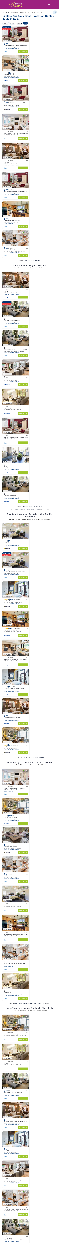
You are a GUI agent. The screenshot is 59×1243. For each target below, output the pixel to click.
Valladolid (17, 48)
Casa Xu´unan (8, 691)
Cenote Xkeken (36, 1172)
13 (42, 1081)
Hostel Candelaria (36, 719)
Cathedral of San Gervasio (11, 1177)
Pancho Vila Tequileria (38, 1182)
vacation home (35, 462)
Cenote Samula (36, 1167)
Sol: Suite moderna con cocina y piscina (15, 821)
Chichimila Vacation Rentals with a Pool (32, 402)
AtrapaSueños (8, 850)
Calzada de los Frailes (37, 1177)
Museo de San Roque (38, 1187)
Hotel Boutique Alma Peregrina (12, 392)
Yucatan (5, 134)
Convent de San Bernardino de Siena (14, 1172)
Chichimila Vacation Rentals (32, 142)
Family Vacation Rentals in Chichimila (30, 658)
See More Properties (29, 788)
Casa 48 (6, 172)
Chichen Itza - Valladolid (9, 48)
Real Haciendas (35, 748)
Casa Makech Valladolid (38, 433)
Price (11, 23)
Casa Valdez (7, 230)
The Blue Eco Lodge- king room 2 (13, 1035)
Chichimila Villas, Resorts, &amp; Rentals (27, 272)
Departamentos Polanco (10, 462)
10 (42, 1088)
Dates (5, 23)
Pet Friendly (10, 1101)
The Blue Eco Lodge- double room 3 (14, 1006)
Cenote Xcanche (8, 1187)
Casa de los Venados (9, 1182)
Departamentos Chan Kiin (11, 74)
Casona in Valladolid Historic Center (41, 363)
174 (43, 1069)
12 (42, 1085)
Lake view (18, 1101)
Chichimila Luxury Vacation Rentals (32, 270)
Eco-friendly (25, 1101)
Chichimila (10, 134)
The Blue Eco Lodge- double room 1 (41, 977)
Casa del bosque (8, 618)
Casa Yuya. (7, 102)
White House (35, 519)
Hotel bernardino (36, 392)
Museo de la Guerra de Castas (12, 1193)
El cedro (6, 259)
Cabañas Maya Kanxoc (37, 259)
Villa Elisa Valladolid (9, 491)
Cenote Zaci (7, 1162)
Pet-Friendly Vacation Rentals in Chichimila (27, 530)
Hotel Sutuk (7, 334)
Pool (3, 1101)
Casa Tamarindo (36, 821)
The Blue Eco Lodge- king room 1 (13, 560)
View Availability (22, 50)
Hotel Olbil (6, 305)
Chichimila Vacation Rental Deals (32, 918)
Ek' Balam (34, 1162)
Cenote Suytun (8, 1167)
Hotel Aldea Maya (9, 777)
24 (42, 1078)
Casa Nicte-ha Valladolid (38, 334)
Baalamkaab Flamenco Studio (12, 131)
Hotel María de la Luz (9, 748)
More (25, 23)
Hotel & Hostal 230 (36, 777)
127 (43, 1072)
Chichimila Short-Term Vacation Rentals (32, 1045)
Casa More (34, 201)
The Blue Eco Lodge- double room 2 (41, 1035)
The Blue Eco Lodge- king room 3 (40, 1006)
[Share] (55, 12)
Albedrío (33, 560)
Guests (18, 23)
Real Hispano (35, 691)
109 (43, 1075)
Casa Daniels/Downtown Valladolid (13, 948)
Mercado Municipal (37, 1193)
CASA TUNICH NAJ (36, 45)
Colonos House (35, 647)
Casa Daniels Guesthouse (11, 719)
